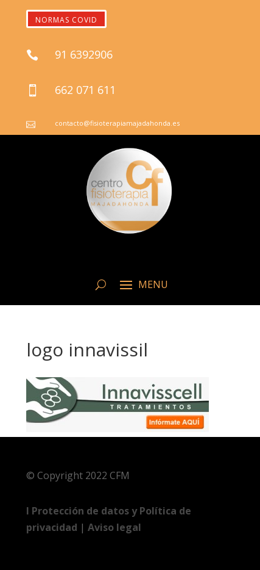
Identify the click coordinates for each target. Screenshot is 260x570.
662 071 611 (85, 89)
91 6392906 (84, 54)
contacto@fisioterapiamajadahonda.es (117, 123)
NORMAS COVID (66, 20)
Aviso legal (114, 527)
